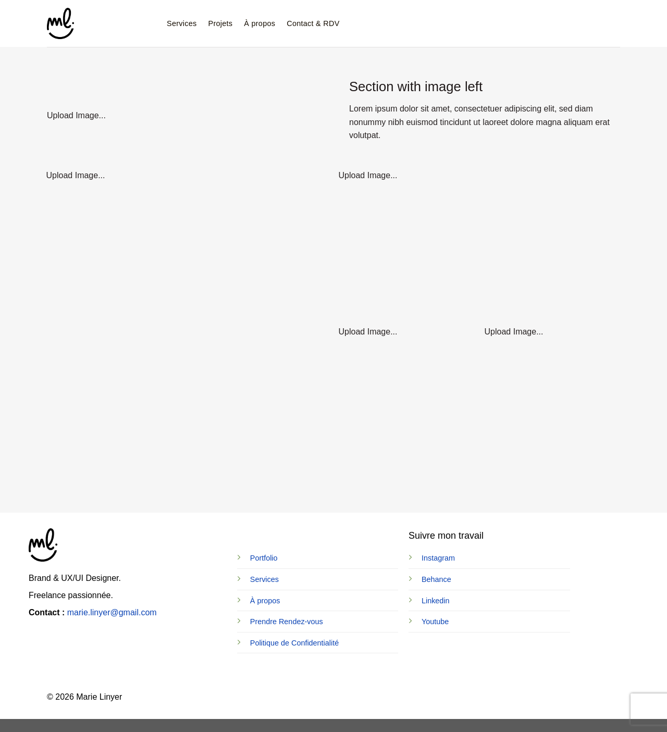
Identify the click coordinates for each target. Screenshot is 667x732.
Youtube (435, 621)
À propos (259, 23)
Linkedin (436, 601)
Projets (220, 23)
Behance (436, 579)
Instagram (438, 558)
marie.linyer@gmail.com (112, 612)
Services (182, 23)
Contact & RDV (313, 23)
